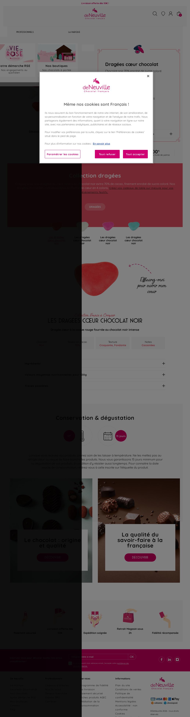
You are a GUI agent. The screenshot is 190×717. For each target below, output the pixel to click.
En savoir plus (101, 143)
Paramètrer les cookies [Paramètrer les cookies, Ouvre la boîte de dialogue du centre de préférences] (62, 154)
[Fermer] (148, 76)
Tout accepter (135, 154)
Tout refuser (107, 154)
